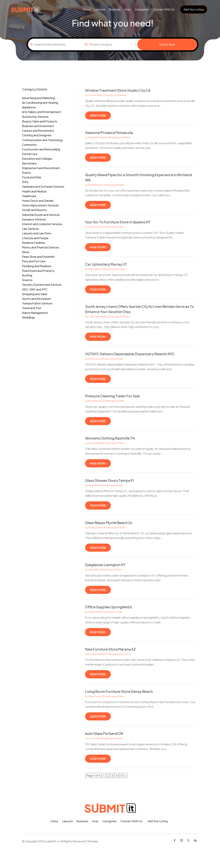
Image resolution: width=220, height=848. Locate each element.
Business (114, 9)
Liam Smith (94, 738)
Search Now (167, 44)
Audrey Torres (95, 527)
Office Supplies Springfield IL (109, 607)
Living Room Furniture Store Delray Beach (119, 691)
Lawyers (99, 9)
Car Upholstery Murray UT (106, 264)
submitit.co (53, 841)
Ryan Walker (94, 443)
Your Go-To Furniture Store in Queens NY (118, 222)
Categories (142, 9)
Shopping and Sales (115, 95)
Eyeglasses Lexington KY (105, 564)
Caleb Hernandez (97, 316)
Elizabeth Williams (98, 654)
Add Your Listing (194, 9)
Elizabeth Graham (98, 137)
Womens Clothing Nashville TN (110, 438)
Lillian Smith (94, 226)
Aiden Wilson (95, 269)
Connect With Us (163, 9)
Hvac (127, 9)
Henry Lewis (94, 358)
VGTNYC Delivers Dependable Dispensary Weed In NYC (130, 354)
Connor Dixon (95, 95)
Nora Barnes (94, 400)
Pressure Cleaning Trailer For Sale (112, 396)
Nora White (94, 485)
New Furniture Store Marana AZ (110, 649)
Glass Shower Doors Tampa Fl (109, 480)
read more (98, 115)
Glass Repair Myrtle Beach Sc (109, 522)
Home (87, 9)
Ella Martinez (95, 184)
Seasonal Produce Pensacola (109, 132)
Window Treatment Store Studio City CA (117, 90)
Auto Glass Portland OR (104, 733)
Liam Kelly (93, 569)
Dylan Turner (94, 696)
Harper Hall (94, 611)
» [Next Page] (125, 775)
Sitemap (92, 841)
